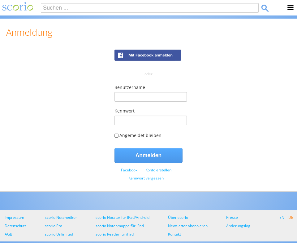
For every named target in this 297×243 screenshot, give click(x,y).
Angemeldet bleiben (137, 135)
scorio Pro (53, 225)
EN (281, 217)
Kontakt (174, 234)
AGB (8, 234)
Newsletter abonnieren (188, 225)
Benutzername (129, 87)
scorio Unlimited (59, 234)
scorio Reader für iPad (115, 234)
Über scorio (178, 217)
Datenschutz (15, 225)
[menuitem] (129, 170)
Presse (232, 217)
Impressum (14, 217)
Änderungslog (238, 225)
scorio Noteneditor (61, 217)
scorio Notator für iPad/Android (122, 217)
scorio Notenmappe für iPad (120, 225)
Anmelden (149, 155)
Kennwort (124, 111)
